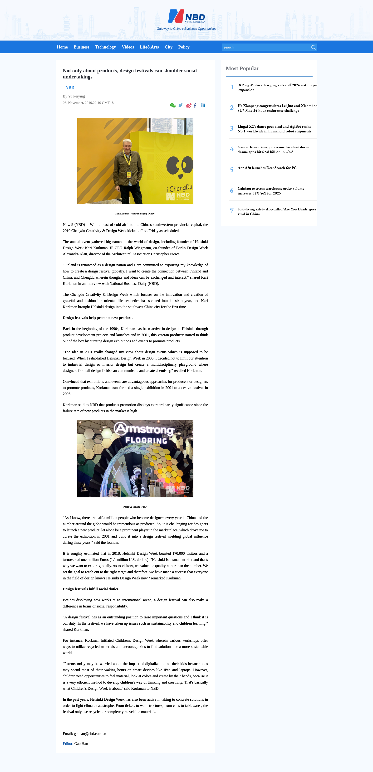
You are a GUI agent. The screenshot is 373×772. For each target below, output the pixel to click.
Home (62, 47)
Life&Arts (149, 47)
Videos (128, 47)
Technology (105, 47)
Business (81, 47)
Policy (184, 47)
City (168, 47)
